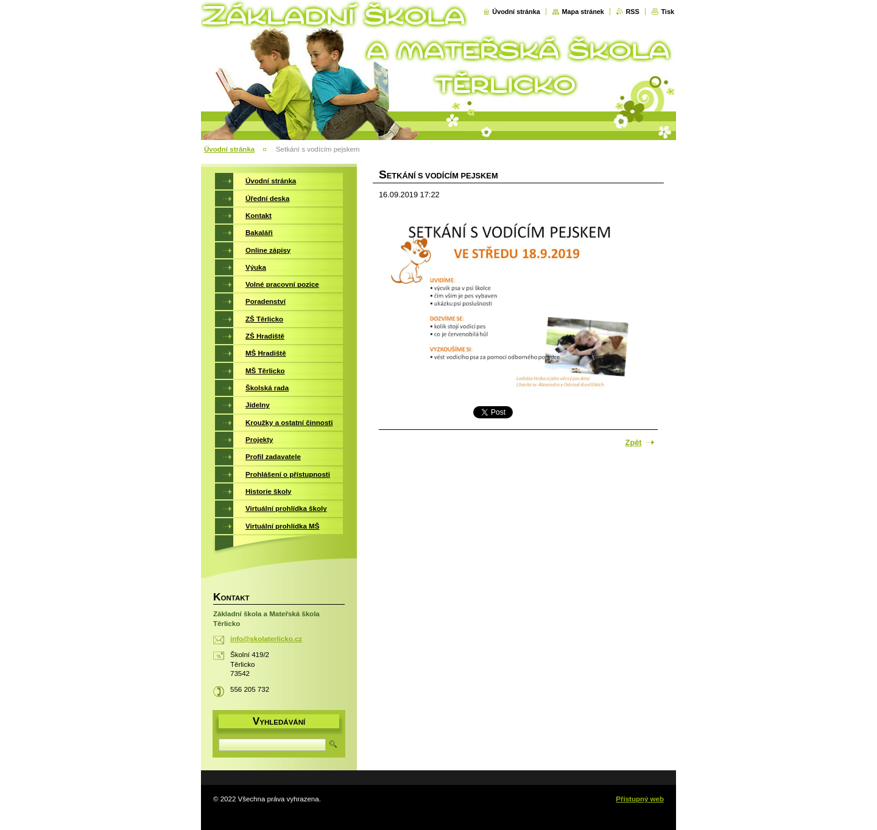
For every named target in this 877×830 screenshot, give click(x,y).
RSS (632, 11)
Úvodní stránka (516, 11)
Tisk (667, 11)
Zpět (633, 442)
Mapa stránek (583, 11)
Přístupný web (640, 799)
